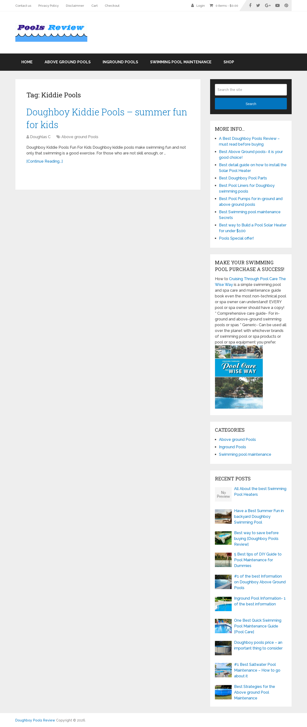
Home (27, 62)
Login (200, 5)
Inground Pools (120, 62)
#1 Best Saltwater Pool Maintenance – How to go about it (257, 670)
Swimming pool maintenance (181, 62)
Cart (94, 5)
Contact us (23, 5)
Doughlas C (40, 137)
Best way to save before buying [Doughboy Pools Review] (256, 539)
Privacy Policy (48, 5)
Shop (229, 62)
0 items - (227, 5)
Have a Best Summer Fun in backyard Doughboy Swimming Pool (259, 516)
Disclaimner (75, 5)
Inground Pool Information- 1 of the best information (260, 601)
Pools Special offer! (236, 238)
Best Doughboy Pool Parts (243, 178)
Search (251, 104)
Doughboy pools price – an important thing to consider (258, 645)
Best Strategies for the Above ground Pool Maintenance (254, 692)
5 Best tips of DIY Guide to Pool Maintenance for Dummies (258, 560)
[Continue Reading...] (44, 161)
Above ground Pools (68, 62)
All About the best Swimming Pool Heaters (260, 491)
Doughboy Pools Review (35, 720)
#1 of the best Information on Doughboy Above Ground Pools (260, 582)
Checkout (112, 5)
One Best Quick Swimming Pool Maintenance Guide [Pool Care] (257, 626)
